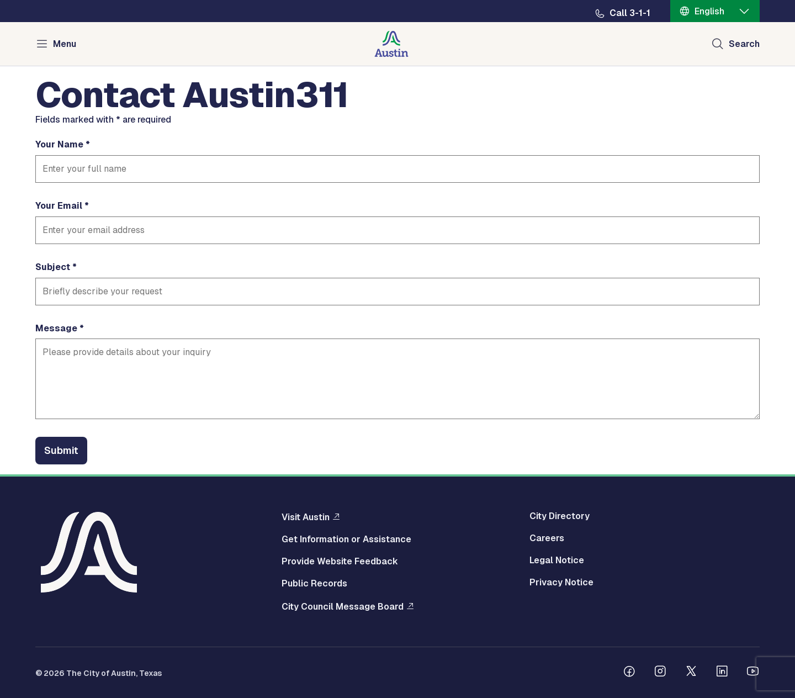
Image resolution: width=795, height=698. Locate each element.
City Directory (559, 516)
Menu (64, 44)
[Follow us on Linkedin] (722, 672)
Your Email (58, 205)
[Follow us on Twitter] (691, 672)
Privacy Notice (561, 582)
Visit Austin (306, 517)
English (709, 11)
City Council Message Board (343, 606)
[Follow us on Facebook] (629, 672)
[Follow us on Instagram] (660, 672)
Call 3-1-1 (630, 13)
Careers (546, 538)
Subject (52, 267)
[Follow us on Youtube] (753, 672)
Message (56, 328)
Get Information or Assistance (346, 539)
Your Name (59, 144)
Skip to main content (44, 0)
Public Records (314, 583)
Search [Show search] (744, 44)
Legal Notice (556, 560)
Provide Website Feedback (340, 561)
